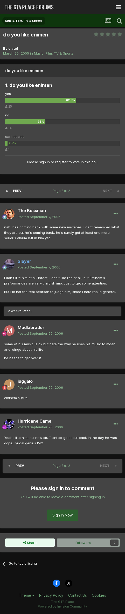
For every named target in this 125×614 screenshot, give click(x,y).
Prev (17, 191)
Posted (39, 217)
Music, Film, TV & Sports (53, 53)
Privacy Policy (51, 595)
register (61, 162)
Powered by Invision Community (62, 606)
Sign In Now (62, 515)
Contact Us (77, 595)
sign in (44, 162)
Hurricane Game (34, 421)
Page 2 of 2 (62, 191)
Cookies (99, 595)
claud (13, 48)
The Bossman (32, 210)
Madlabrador (31, 327)
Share (30, 542)
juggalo (25, 381)
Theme (26, 595)
